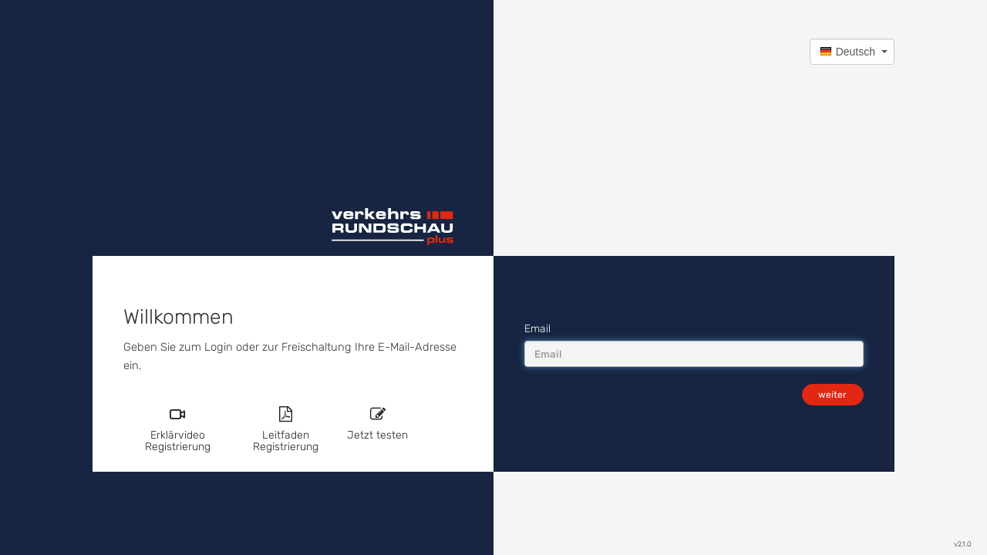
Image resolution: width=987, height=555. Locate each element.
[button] (852, 52)
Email (537, 328)
